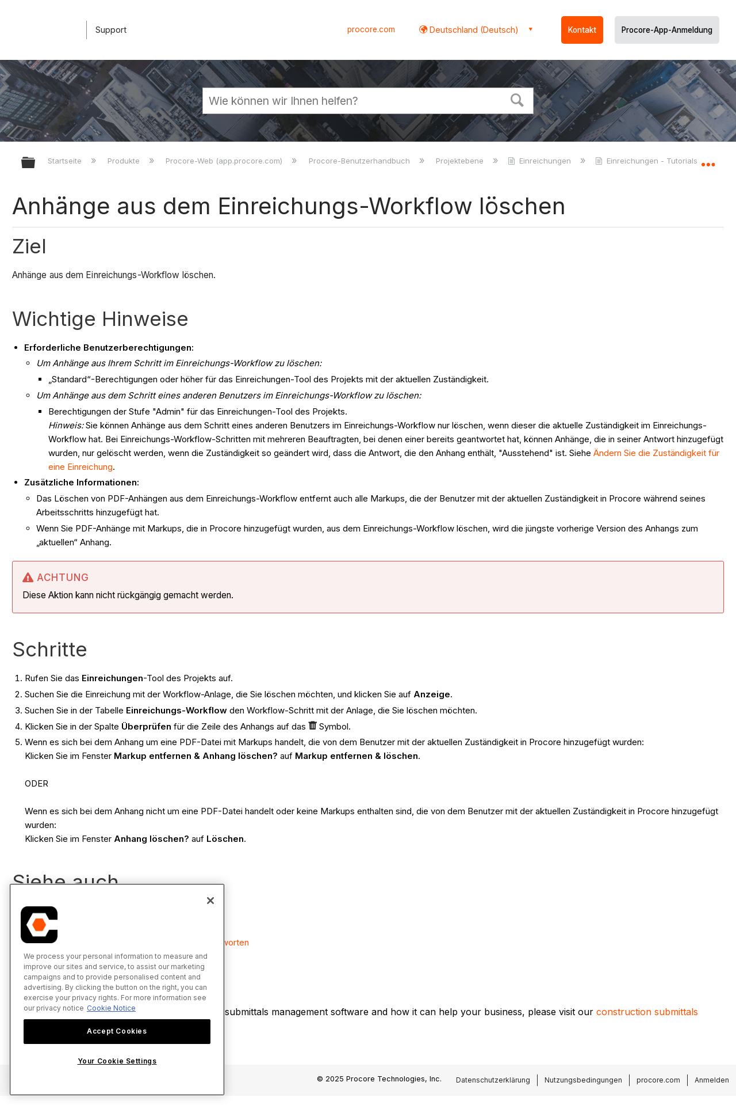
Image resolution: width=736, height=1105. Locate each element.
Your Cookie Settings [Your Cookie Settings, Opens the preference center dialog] (117, 1061)
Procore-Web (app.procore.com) (225, 160)
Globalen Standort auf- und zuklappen (708, 159)
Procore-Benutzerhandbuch (360, 160)
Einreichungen (540, 160)
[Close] (210, 900)
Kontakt (582, 30)
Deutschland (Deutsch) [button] (473, 30)
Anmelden (712, 1080)
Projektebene (461, 160)
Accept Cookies (117, 1031)
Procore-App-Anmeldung (667, 30)
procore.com (371, 29)
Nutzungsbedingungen (583, 1080)
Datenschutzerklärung (493, 1080)
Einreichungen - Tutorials (647, 160)
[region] (117, 989)
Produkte (125, 160)
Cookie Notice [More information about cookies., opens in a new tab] (111, 1008)
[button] (517, 99)
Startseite (66, 160)
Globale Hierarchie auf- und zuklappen (35, 163)
